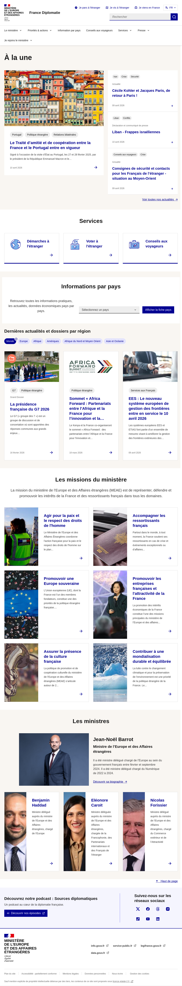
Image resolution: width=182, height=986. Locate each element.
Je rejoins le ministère (16, 40)
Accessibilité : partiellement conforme (39, 973)
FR (171, 7)
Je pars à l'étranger (89, 7)
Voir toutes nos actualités (158, 199)
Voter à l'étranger (94, 243)
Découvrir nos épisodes (26, 913)
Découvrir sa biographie (108, 781)
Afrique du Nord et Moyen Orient (82, 341)
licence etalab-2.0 (121, 981)
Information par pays (69, 30)
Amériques (53, 341)
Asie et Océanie (115, 341)
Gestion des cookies (139, 973)
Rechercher (174, 16)
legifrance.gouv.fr (151, 945)
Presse (142, 30)
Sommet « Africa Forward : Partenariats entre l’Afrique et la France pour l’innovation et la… (90, 408)
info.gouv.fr (98, 945)
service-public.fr (123, 945)
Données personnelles (95, 973)
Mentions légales (71, 973)
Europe (24, 341)
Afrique (37, 341)
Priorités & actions (38, 30)
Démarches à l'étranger (38, 243)
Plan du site (9, 973)
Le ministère (11, 30)
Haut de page (169, 881)
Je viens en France (149, 7)
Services (123, 30)
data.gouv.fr (98, 952)
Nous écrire (117, 973)
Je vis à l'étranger (119, 7)
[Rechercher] (140, 16)
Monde (10, 341)
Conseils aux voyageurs (99, 30)
